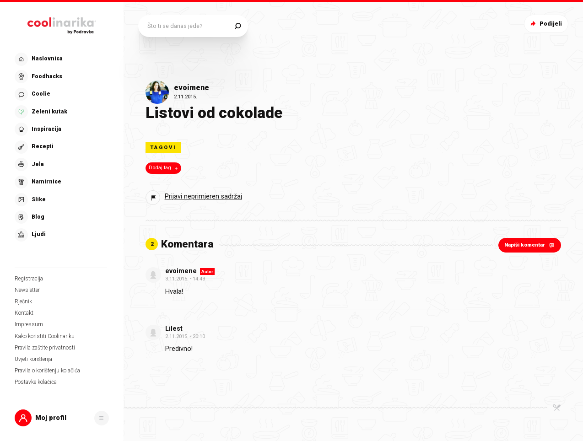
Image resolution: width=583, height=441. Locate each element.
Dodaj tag (164, 168)
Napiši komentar (530, 245)
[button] (62, 418)
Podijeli (545, 23)
